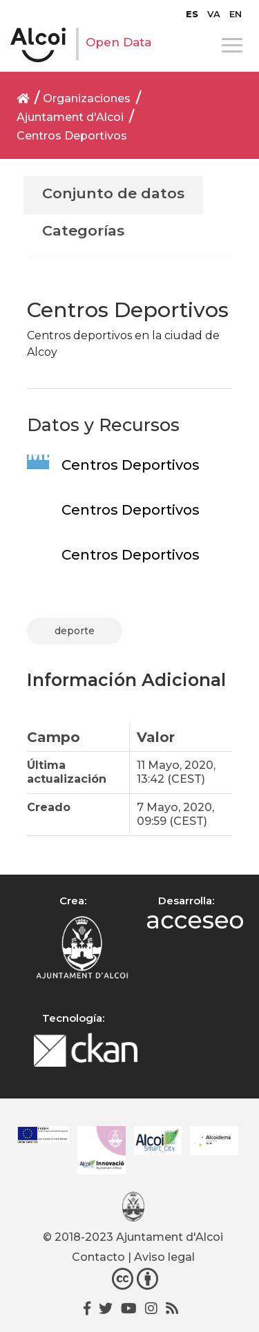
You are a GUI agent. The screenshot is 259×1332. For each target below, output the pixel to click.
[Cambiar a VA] (213, 14)
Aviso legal (164, 1257)
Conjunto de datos (113, 193)
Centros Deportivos (72, 135)
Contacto (98, 1257)
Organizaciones (87, 98)
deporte (75, 631)
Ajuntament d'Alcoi (70, 117)
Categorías (83, 230)
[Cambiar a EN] (235, 14)
